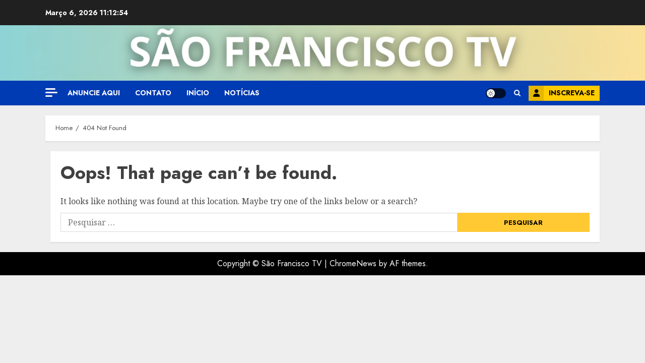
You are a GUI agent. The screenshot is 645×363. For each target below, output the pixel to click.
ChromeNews (353, 263)
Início (197, 93)
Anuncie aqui (94, 93)
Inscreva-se (562, 93)
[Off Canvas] (51, 92)
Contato (153, 93)
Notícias (242, 93)
